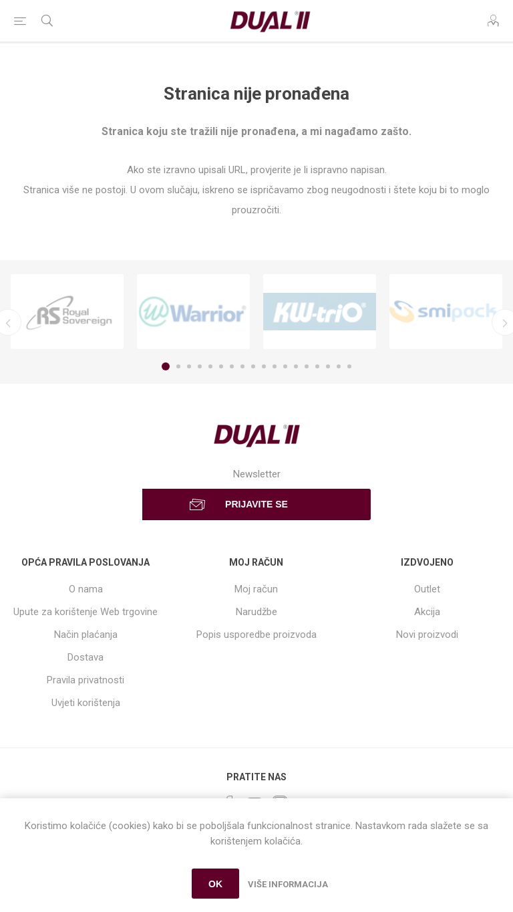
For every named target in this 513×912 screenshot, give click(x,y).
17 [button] (339, 366)
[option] (67, 311)
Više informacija (288, 884)
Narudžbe (256, 612)
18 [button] (349, 366)
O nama (86, 589)
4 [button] (200, 366)
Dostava (85, 657)
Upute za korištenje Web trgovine (85, 612)
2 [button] (178, 366)
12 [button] (285, 366)
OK (215, 884)
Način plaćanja (86, 635)
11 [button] (275, 366)
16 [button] (328, 366)
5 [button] (210, 366)
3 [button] (189, 366)
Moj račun (256, 589)
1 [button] (166, 366)
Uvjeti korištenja (85, 703)
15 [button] (317, 366)
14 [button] (307, 366)
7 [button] (232, 366)
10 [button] (264, 366)
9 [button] (253, 366)
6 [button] (221, 366)
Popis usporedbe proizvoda (256, 635)
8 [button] (242, 366)
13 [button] (296, 366)
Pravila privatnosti (85, 680)
